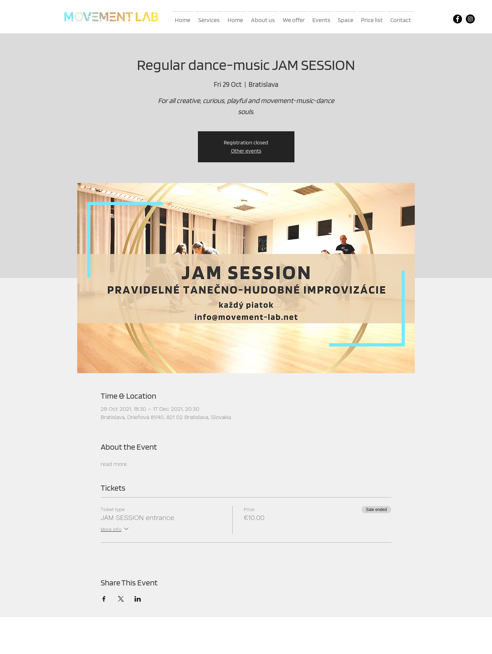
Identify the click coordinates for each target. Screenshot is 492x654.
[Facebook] (457, 18)
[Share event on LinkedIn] (137, 599)
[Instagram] (470, 18)
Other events (246, 150)
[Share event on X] (121, 599)
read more (114, 464)
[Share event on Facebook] (104, 599)
